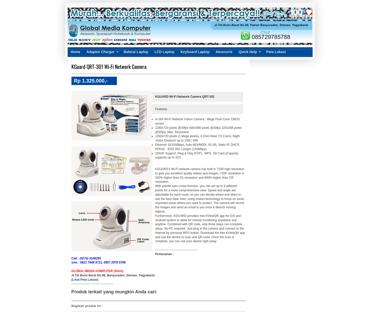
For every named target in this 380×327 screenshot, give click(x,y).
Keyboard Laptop (195, 52)
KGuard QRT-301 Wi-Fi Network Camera (108, 66)
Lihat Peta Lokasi (84, 279)
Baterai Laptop (136, 52)
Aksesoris (224, 52)
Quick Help (248, 52)
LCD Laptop (164, 52)
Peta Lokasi (276, 52)
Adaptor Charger (100, 52)
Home (76, 52)
